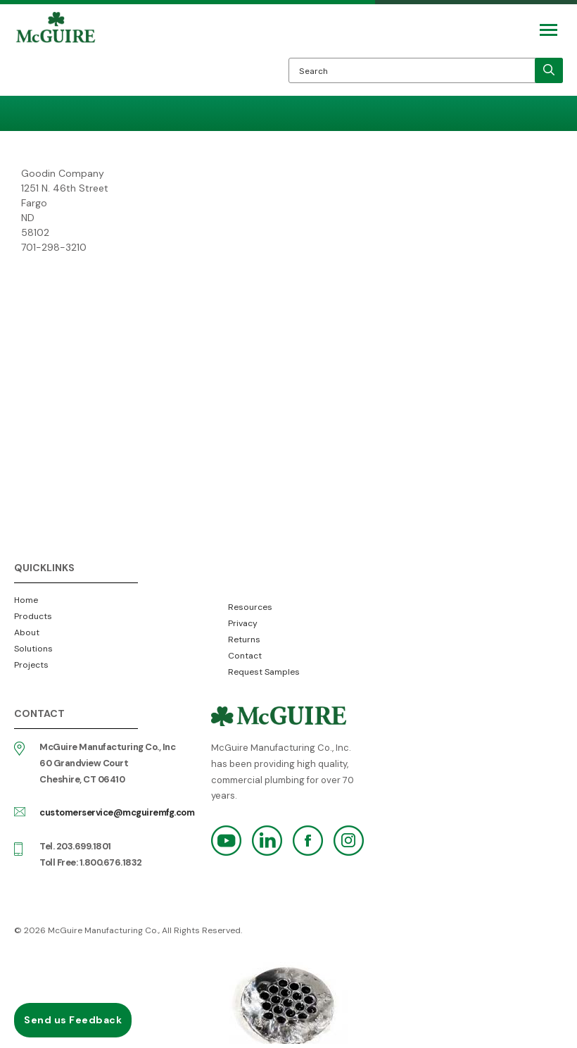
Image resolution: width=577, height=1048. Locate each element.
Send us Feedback (73, 1019)
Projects (31, 664)
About (26, 632)
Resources (250, 607)
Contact (245, 655)
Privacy (243, 623)
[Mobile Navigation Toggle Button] (548, 30)
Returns (244, 639)
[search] (549, 70)
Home (26, 600)
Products (33, 616)
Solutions (33, 648)
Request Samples (264, 672)
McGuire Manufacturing (55, 53)
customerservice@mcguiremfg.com (116, 812)
